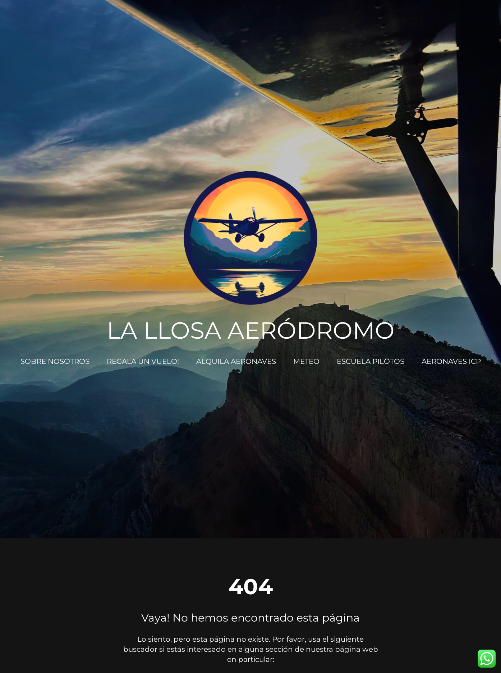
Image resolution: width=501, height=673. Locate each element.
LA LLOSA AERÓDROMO (251, 330)
